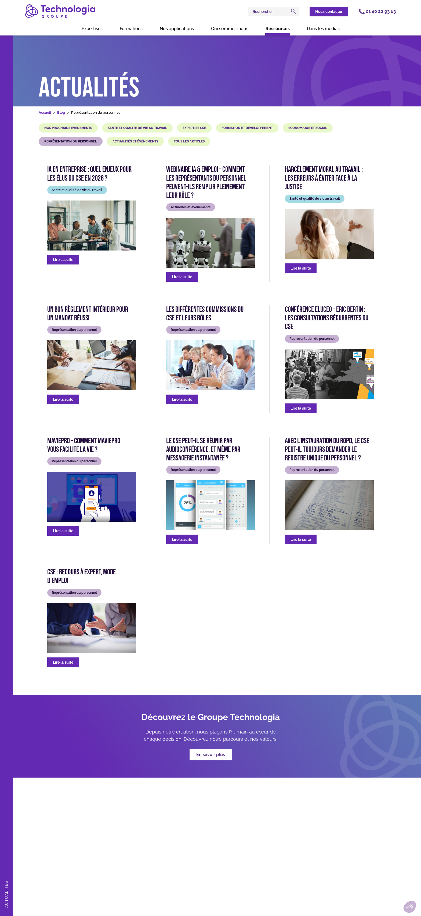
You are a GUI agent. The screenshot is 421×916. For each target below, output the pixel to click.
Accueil (45, 112)
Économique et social (307, 128)
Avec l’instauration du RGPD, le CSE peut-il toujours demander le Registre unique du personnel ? (327, 450)
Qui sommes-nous (229, 28)
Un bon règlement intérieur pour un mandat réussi (87, 314)
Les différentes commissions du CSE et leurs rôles (205, 314)
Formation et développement (247, 128)
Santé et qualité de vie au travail (137, 128)
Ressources (278, 28)
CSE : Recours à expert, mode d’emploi (81, 576)
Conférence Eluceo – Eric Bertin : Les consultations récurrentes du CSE (326, 318)
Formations (131, 28)
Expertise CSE (194, 128)
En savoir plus (210, 754)
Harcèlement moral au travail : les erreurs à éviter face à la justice (324, 178)
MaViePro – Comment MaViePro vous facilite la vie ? (83, 445)
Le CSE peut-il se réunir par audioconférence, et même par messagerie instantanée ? (203, 450)
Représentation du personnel (70, 141)
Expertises (92, 28)
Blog (61, 112)
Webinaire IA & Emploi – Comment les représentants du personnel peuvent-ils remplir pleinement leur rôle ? (206, 182)
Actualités (89, 88)
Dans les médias (323, 28)
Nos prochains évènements (68, 128)
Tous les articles (189, 141)
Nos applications (177, 28)
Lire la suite (63, 259)
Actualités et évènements (135, 141)
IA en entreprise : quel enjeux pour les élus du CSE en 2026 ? (89, 174)
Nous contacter (328, 11)
